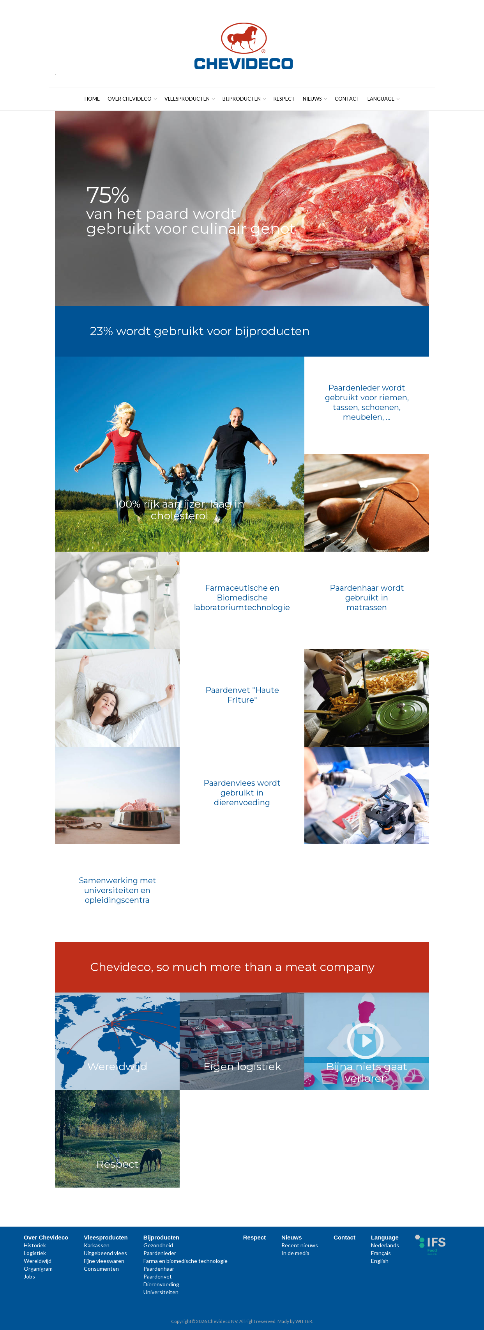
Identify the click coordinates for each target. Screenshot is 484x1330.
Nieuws (315, 99)
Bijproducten (244, 99)
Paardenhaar (158, 1268)
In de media (295, 1253)
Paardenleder (159, 1253)
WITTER (303, 1321)
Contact (347, 99)
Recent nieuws (299, 1245)
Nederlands (385, 1245)
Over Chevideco (132, 99)
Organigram (38, 1268)
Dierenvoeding (161, 1284)
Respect (284, 99)
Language (383, 99)
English (380, 1260)
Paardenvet (157, 1276)
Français (381, 1253)
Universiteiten (160, 1292)
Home (92, 99)
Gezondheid (158, 1245)
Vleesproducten (189, 99)
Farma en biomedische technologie (185, 1260)
